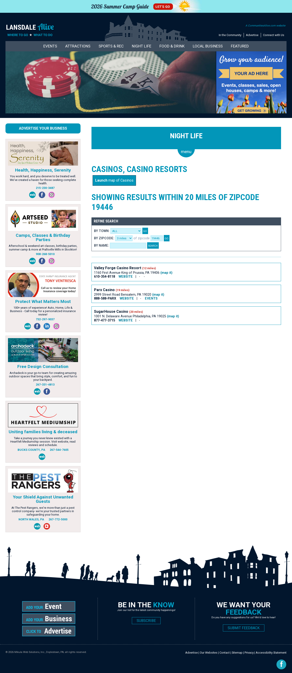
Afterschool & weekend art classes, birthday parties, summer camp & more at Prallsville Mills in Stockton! (43, 247)
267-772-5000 (58, 519)
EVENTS (151, 298)
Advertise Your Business (43, 128)
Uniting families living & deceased (43, 431)
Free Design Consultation (42, 366)
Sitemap (237, 652)
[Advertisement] (174, 344)
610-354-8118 (104, 277)
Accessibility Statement (271, 652)
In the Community (230, 35)
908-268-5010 (45, 254)
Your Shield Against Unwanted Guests (43, 499)
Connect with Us (273, 35)
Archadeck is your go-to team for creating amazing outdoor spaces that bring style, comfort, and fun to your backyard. (43, 376)
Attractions (77, 46)
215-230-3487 (45, 188)
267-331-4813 (45, 384)
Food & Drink (172, 46)
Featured (240, 46)
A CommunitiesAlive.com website (265, 25)
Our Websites (208, 652)
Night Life (141, 46)
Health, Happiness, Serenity (43, 170)
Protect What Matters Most (43, 301)
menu (186, 151)
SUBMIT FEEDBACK (244, 628)
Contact (224, 652)
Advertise (252, 35)
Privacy (249, 652)
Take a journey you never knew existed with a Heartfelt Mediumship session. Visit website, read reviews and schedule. (43, 441)
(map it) (166, 273)
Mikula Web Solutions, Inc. (29, 652)
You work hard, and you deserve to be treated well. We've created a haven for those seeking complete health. (43, 180)
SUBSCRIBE (146, 620)
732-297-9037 (45, 319)
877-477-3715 (104, 320)
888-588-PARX (105, 298)
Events (50, 46)
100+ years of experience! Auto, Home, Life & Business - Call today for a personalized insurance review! (43, 311)
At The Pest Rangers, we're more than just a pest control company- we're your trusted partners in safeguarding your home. (43, 511)
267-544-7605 (59, 449)
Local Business (208, 46)
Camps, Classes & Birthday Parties (43, 237)
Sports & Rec (111, 46)
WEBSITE (126, 277)
